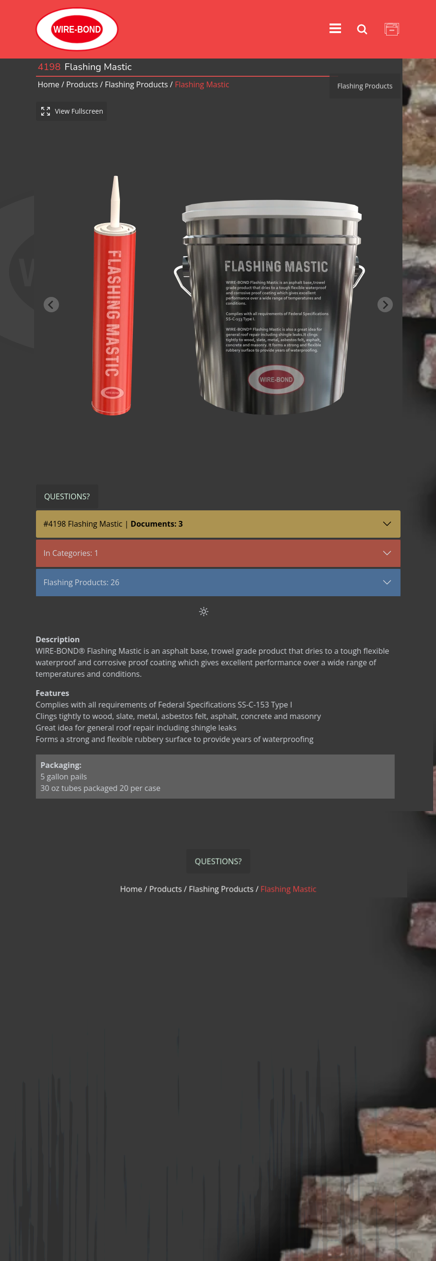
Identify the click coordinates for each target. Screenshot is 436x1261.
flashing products (136, 84)
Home (48, 84)
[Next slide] (385, 295)
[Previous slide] (51, 295)
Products (82, 84)
